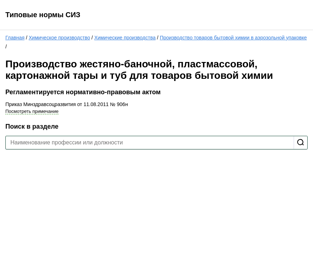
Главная (14, 37)
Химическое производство (59, 37)
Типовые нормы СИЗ (42, 15)
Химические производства (125, 37)
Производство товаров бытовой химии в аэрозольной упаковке (233, 37)
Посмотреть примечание (31, 111)
